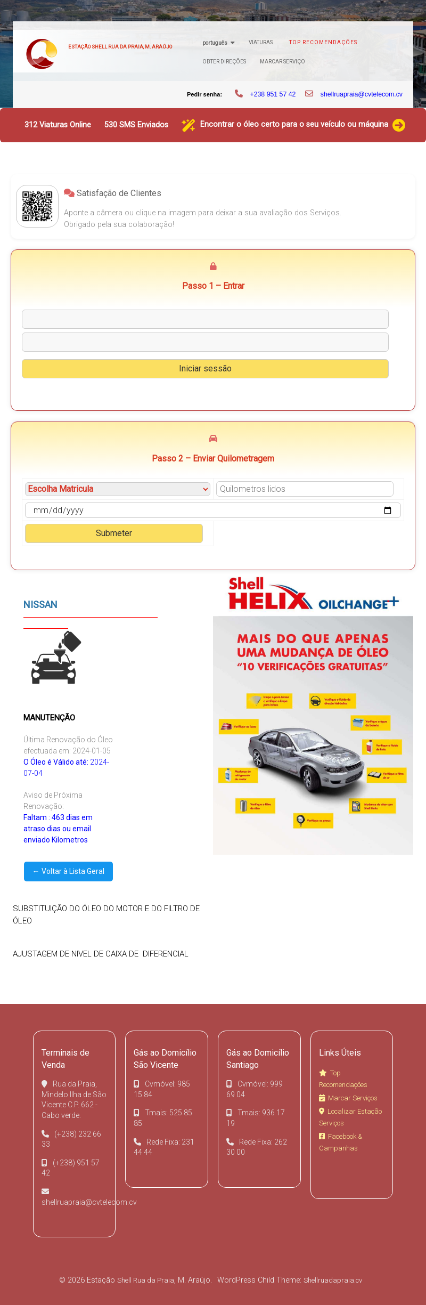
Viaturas (261, 42)
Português (214, 43)
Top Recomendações (323, 42)
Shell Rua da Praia (145, 1280)
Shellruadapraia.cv (333, 1280)
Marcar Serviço (282, 61)
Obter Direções (224, 61)
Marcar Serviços (348, 1098)
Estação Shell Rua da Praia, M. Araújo (120, 47)
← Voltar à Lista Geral (68, 871)
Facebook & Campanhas (341, 1142)
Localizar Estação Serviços (350, 1117)
